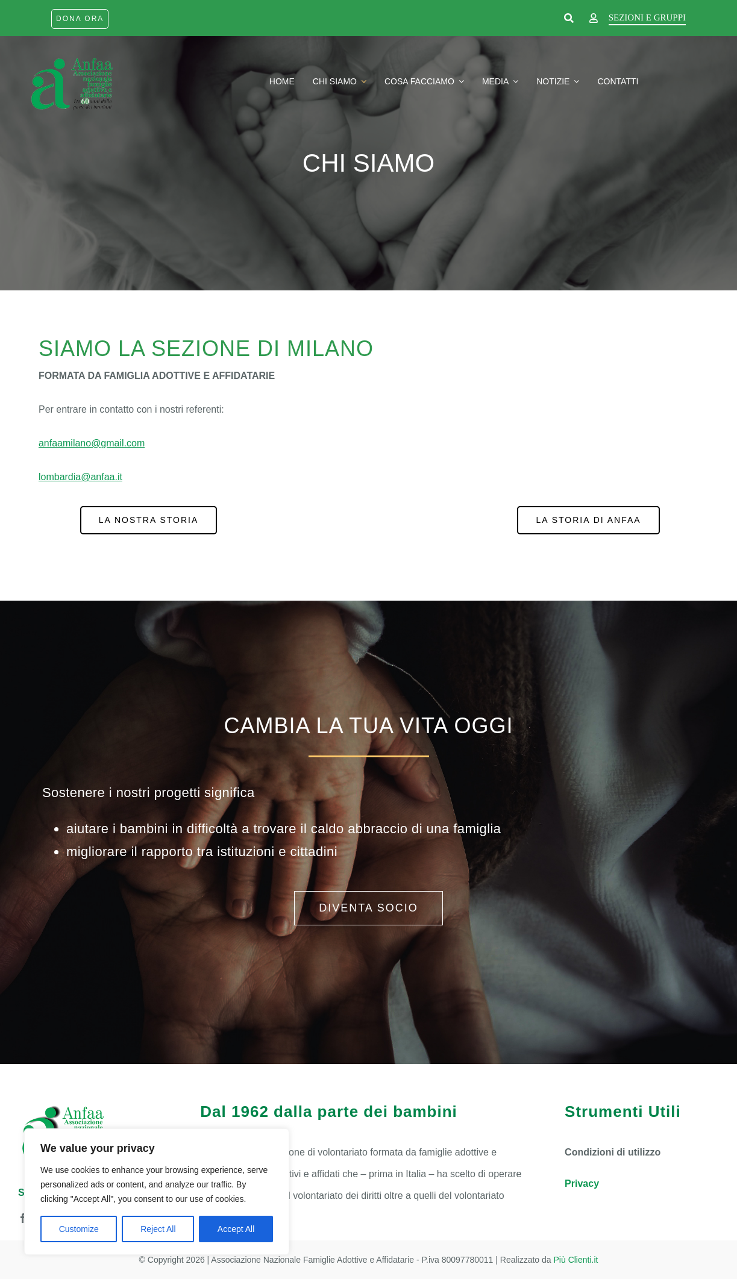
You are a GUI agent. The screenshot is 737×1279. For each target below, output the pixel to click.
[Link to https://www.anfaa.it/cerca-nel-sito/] (569, 18)
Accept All (236, 1229)
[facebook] (23, 1218)
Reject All (157, 1229)
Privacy (582, 1183)
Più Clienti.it (576, 1260)
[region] (156, 1191)
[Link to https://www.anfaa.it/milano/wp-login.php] (593, 18)
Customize (79, 1229)
